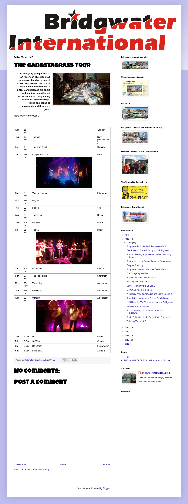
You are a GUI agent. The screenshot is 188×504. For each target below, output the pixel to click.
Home (63, 464)
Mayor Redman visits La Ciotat (141, 286)
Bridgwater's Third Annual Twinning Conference (149, 261)
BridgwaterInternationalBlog (155, 373)
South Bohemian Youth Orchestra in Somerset (148, 317)
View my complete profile (149, 381)
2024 (127, 235)
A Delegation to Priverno (138, 281)
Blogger (106, 488)
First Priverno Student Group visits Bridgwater (148, 250)
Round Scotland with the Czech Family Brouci (148, 298)
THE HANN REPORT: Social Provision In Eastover (147, 360)
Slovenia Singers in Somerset (140, 290)
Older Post (105, 464)
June (129, 242)
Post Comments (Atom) (38, 469)
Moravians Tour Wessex (138, 306)
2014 (127, 331)
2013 (127, 335)
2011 (127, 344)
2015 (127, 327)
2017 (127, 239)
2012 (127, 340)
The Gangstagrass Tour (137, 273)
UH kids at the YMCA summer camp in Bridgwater (150, 302)
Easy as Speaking (135, 265)
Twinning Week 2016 (136, 321)
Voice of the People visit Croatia (141, 277)
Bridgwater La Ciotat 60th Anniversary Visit (146, 246)
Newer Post (20, 464)
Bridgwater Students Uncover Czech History (147, 269)
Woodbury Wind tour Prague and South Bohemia (149, 294)
